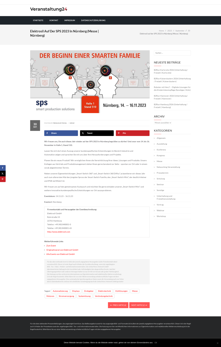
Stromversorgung (66, 296)
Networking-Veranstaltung (168, 167)
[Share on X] (97, 133)
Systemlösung (84, 296)
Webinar (160, 210)
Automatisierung (60, 291)
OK (155, 343)
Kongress (161, 155)
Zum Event (51, 245)
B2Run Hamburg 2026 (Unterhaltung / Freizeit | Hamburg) (170, 105)
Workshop (161, 216)
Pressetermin (162, 173)
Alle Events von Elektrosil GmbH (60, 254)
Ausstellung (162, 144)
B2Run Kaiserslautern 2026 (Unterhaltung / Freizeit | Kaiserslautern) (172, 80)
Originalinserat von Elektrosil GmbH (62, 250)
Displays (76, 291)
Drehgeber (89, 291)
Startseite (38, 20)
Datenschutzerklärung (93, 20)
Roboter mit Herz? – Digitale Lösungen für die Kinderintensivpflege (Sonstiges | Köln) (172, 88)
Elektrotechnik (104, 291)
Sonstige (160, 190)
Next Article (139, 305)
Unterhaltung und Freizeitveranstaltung (166, 197)
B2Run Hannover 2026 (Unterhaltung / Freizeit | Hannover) (171, 97)
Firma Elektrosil (60, 123)
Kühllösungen (121, 291)
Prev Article (118, 305)
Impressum (69, 20)
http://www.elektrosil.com (58, 232)
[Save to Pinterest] (133, 133)
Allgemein (161, 138)
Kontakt (53, 20)
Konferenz (161, 149)
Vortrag (160, 204)
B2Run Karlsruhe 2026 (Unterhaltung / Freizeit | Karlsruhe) (171, 71)
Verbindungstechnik (104, 296)
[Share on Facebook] (61, 133)
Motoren (50, 296)
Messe (72, 123)
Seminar (160, 184)
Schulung (161, 178)
